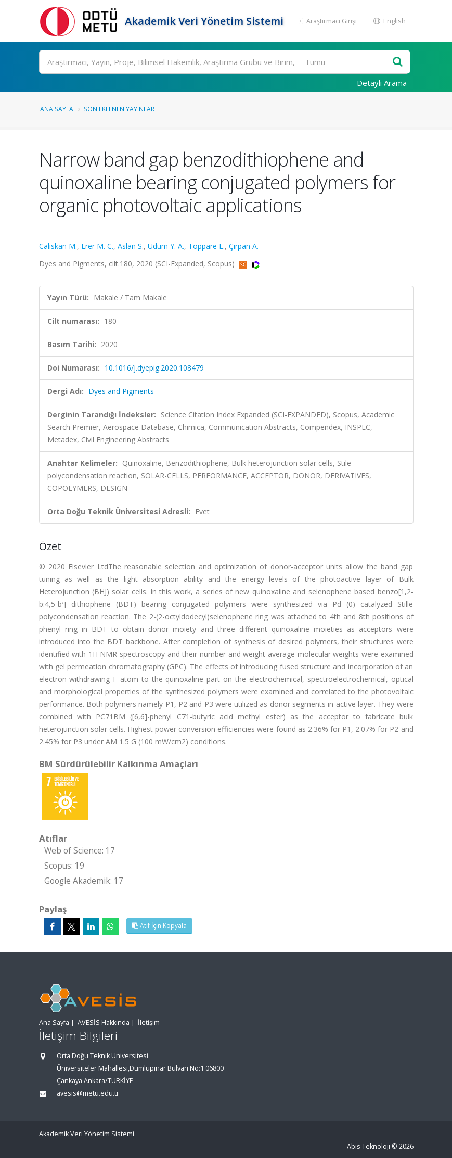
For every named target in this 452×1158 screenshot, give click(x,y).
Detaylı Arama (382, 83)
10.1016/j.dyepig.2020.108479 (154, 368)
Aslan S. (131, 246)
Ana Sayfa (56, 109)
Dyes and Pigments (121, 391)
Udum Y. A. (166, 246)
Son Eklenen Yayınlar (119, 109)
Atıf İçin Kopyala (159, 925)
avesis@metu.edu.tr (88, 1093)
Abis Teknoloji (368, 1146)
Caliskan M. (58, 246)
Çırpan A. (244, 246)
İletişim (149, 1022)
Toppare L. (206, 246)
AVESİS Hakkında (104, 1022)
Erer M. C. (97, 246)
